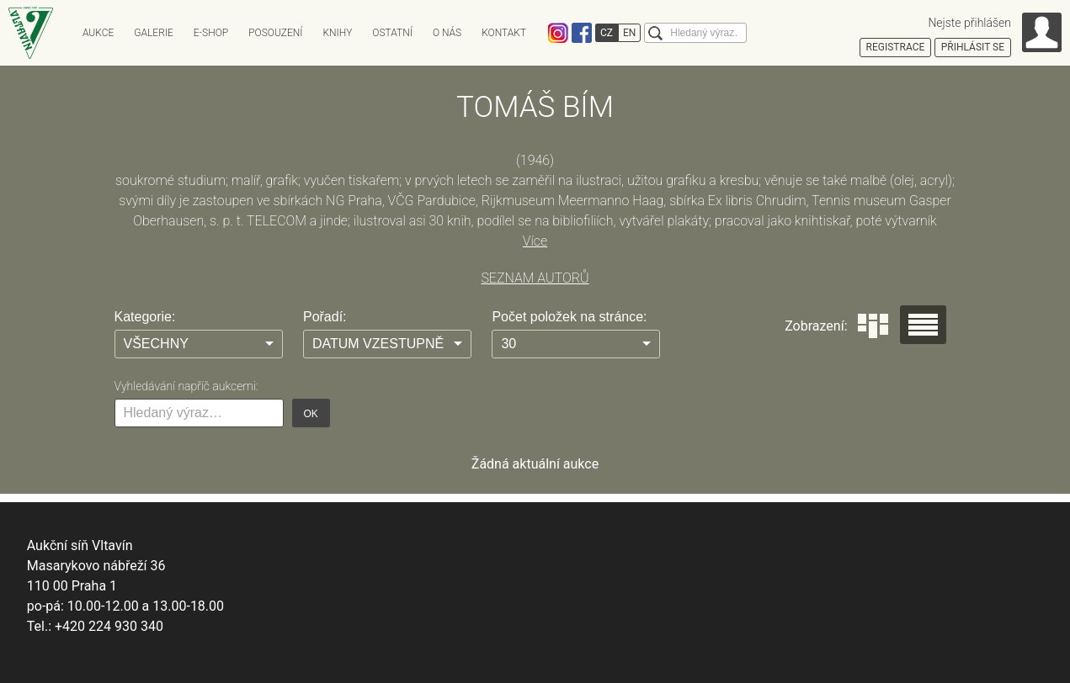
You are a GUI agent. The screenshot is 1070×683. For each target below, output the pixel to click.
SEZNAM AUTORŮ (534, 278)
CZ (606, 33)
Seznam (923, 325)
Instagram (558, 33)
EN (629, 33)
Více (535, 241)
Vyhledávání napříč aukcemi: (186, 386)
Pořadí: (325, 317)
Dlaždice (873, 326)
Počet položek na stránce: (569, 317)
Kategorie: (145, 317)
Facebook (582, 33)
